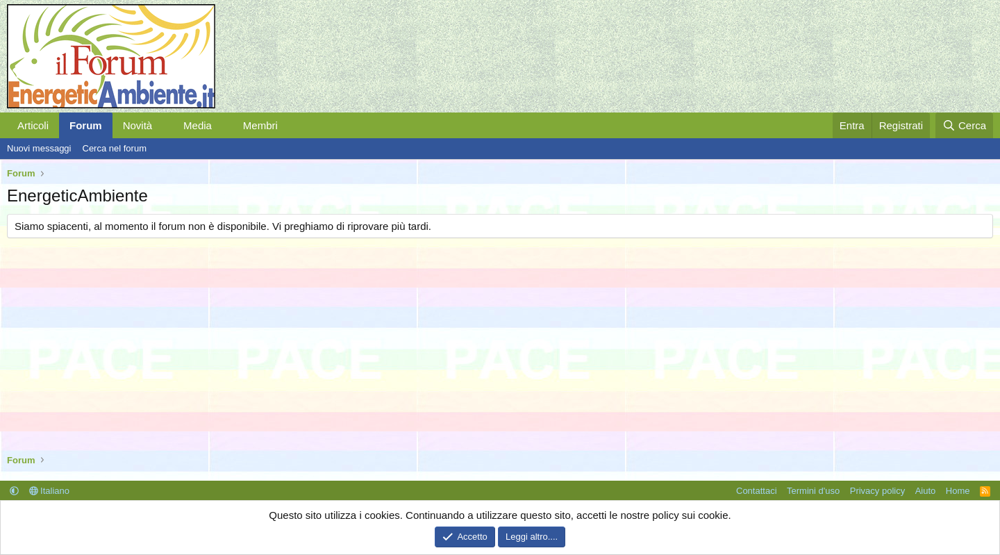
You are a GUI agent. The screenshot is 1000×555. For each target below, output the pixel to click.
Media (197, 125)
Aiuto (925, 491)
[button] (163, 125)
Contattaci (756, 491)
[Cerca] (964, 125)
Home (958, 491)
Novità (138, 125)
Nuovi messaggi (39, 148)
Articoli (33, 125)
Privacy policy (877, 491)
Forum (85, 125)
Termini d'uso (813, 491)
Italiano (49, 491)
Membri (260, 125)
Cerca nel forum (115, 148)
